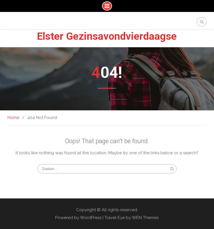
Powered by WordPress (78, 217)
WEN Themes (145, 217)
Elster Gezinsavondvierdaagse (107, 36)
